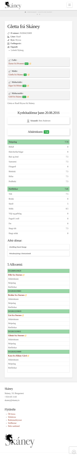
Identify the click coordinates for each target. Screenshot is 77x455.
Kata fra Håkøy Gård (17, 356)
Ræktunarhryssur (15, 420)
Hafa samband (14, 426)
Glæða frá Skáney (18, 74)
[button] (69, 4)
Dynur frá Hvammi (19, 63)
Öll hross (11, 414)
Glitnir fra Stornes (16, 335)
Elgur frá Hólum (18, 86)
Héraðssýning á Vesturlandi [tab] (20, 253)
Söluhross (12, 417)
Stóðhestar (12, 423)
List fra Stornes (15, 315)
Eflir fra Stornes (15, 275)
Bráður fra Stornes (16, 295)
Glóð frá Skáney (18, 97)
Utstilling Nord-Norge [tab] (17, 247)
